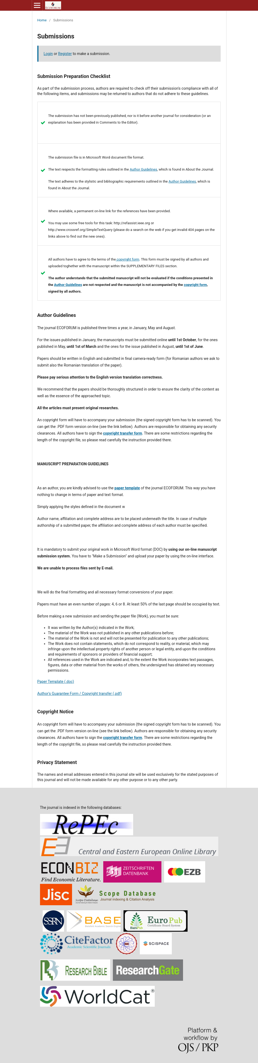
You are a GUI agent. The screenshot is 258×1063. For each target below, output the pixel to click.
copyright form (127, 259)
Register (65, 54)
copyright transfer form (122, 433)
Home (42, 20)
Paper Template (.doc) (55, 681)
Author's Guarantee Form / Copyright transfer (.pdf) (79, 693)
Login (48, 54)
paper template (127, 488)
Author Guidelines (143, 169)
